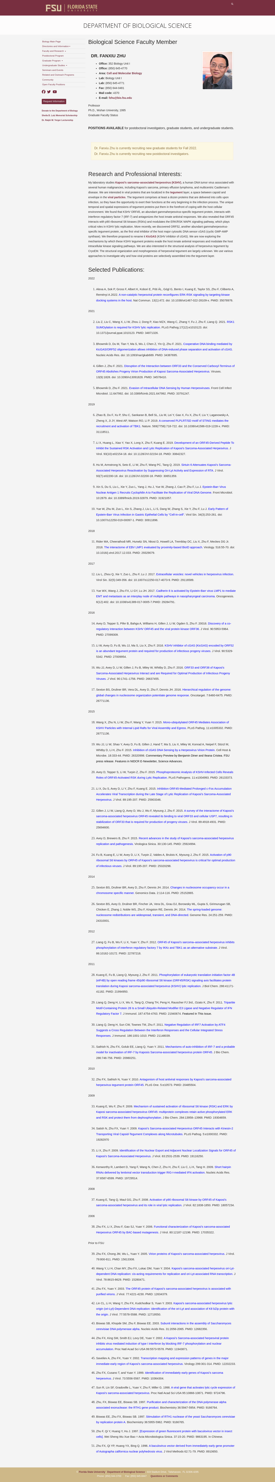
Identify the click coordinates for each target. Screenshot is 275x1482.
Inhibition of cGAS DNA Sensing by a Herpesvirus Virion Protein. (174, 750)
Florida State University (92, 1472)
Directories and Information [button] (56, 46)
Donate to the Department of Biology (60, 110)
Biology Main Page (51, 41)
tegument (176, 192)
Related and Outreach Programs (58, 75)
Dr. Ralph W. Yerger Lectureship (57, 120)
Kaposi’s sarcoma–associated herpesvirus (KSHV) (148, 182)
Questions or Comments (164, 1476)
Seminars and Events (52, 70)
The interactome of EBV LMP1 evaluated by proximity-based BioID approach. (153, 547)
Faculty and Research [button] (54, 51)
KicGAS (151, 236)
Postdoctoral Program (53, 56)
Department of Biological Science (137, 25)
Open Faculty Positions (53, 84)
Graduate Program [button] (52, 60)
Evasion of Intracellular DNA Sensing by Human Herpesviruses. (169, 388)
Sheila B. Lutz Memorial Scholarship (59, 115)
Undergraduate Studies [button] (54, 65)
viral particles (116, 197)
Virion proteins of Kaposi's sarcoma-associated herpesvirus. (187, 1253)
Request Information (54, 101)
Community (47, 80)
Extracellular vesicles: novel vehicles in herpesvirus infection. (195, 574)
